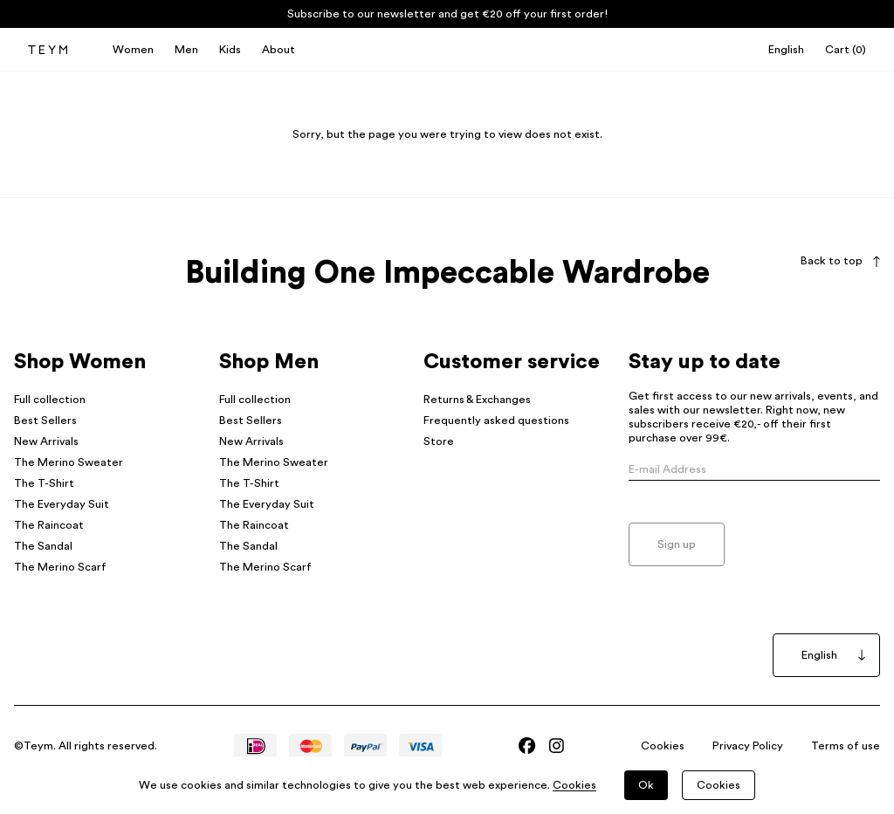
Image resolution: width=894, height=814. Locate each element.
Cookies (662, 746)
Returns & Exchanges (477, 399)
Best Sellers (45, 420)
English (786, 49)
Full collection (50, 399)
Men (186, 49)
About (278, 49)
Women (133, 49)
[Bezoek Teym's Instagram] (556, 745)
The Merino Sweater (68, 462)
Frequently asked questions (496, 420)
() (845, 49)
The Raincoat (49, 525)
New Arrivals (46, 441)
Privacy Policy (747, 746)
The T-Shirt (44, 483)
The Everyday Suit (61, 504)
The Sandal (43, 546)
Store (438, 441)
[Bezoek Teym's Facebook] (527, 745)
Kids (230, 49)
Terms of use (845, 746)
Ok (646, 785)
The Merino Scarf (60, 567)
